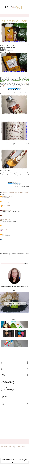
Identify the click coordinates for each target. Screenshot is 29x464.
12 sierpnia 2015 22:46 (14, 205)
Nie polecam (12, 192)
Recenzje (21, 192)
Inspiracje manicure (3, 450)
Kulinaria (12, 450)
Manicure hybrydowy (3, 449)
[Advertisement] (14, 430)
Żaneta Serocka (5, 219)
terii (3, 225)
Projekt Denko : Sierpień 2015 (4, 379)
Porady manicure (17, 450)
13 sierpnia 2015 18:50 (6, 234)
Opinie (15, 192)
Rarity (3, 210)
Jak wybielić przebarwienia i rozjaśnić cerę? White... (7, 388)
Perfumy (8, 450)
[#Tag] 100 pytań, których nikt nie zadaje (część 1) (7, 387)
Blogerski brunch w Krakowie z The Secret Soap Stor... (8, 381)
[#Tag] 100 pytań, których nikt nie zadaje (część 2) (7, 382)
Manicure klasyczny (23, 450)
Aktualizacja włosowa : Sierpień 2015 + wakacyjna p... (7, 389)
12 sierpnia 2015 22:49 (8, 210)
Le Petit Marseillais (7, 192)
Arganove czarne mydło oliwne (14, 303)
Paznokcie (14, 446)
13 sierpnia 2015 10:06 (11, 219)
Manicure (10, 446)
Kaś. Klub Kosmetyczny (6, 205)
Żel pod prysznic (26, 192)
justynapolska (5, 196)
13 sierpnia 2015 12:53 (11, 229)
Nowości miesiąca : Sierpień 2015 (5, 380)
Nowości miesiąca (10, 449)
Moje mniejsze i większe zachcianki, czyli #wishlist (7, 383)
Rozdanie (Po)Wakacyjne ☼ (4, 396)
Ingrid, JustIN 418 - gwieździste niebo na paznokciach (8, 391)
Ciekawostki (23, 446)
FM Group (2, 192)
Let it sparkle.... (5, 229)
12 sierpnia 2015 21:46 (11, 196)
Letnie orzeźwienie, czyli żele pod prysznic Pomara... (8, 390)
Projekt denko (18, 446)
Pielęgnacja (18, 192)
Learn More (13, 462)
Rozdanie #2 (14, 328)
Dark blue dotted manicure (4, 395)
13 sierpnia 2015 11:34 (7, 225)
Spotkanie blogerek (16, 449)
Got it (16, 462)
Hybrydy (21, 449)
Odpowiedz (4, 198)
